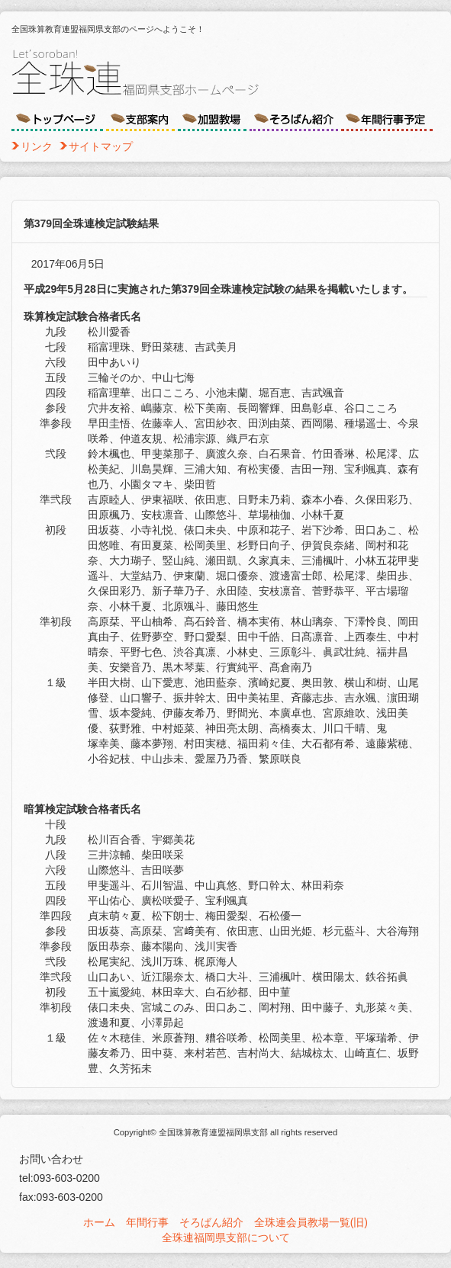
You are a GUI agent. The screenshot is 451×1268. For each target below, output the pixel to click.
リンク (37, 146)
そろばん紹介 (211, 1222)
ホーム (99, 1222)
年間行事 (147, 1222)
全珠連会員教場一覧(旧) (311, 1222)
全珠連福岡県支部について (226, 1237)
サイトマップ (101, 146)
